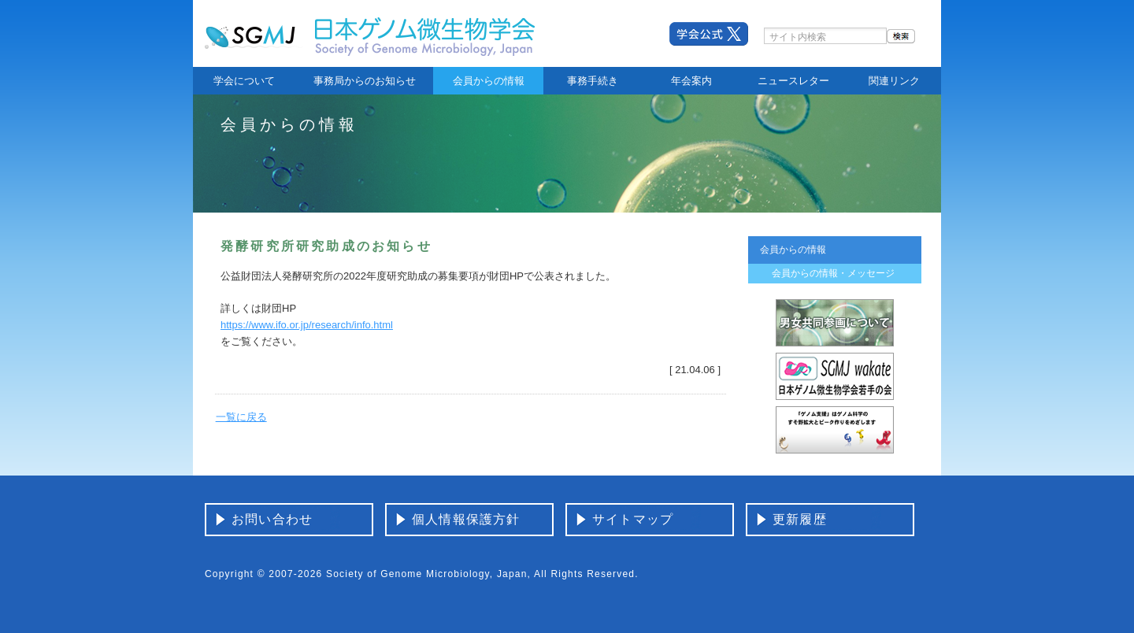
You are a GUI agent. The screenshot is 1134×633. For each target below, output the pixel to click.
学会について (244, 81)
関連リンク (894, 81)
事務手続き (592, 81)
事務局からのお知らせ (364, 81)
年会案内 (691, 81)
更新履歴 (800, 519)
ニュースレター (793, 81)
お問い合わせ (272, 519)
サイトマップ (632, 519)
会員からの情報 (488, 81)
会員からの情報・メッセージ (833, 273)
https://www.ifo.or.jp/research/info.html (306, 325)
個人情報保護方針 (466, 519)
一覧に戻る (241, 417)
